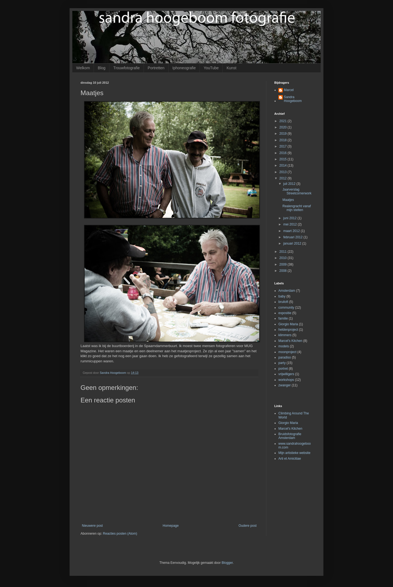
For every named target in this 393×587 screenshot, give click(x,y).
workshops (286, 380)
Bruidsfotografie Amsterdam (289, 436)
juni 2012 (290, 218)
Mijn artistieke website (294, 453)
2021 (283, 121)
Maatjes (288, 200)
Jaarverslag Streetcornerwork (296, 191)
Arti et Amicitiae (289, 458)
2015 (283, 159)
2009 (283, 264)
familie (283, 318)
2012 (283, 178)
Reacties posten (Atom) (120, 533)
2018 (283, 140)
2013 (283, 172)
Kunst (231, 68)
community (286, 307)
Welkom (83, 68)
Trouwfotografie (126, 68)
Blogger (227, 563)
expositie (284, 313)
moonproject (287, 352)
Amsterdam (286, 291)
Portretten (156, 68)
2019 (283, 134)
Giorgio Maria (288, 324)
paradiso (284, 357)
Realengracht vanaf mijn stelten (296, 208)
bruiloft (283, 302)
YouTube (211, 68)
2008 (283, 271)
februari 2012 (293, 237)
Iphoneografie (184, 68)
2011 (283, 252)
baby (281, 296)
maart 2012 (292, 231)
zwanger (284, 385)
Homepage (171, 526)
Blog (101, 68)
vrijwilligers (286, 374)
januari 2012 (292, 243)
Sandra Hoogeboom (293, 99)
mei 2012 (290, 224)
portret (283, 369)
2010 (283, 258)
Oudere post (248, 526)
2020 (283, 127)
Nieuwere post (92, 526)
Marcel (289, 90)
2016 (283, 153)
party (282, 363)
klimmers (284, 335)
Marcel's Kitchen (290, 341)
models (283, 346)
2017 (283, 146)
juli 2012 (289, 184)
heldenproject (288, 330)
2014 (283, 165)
